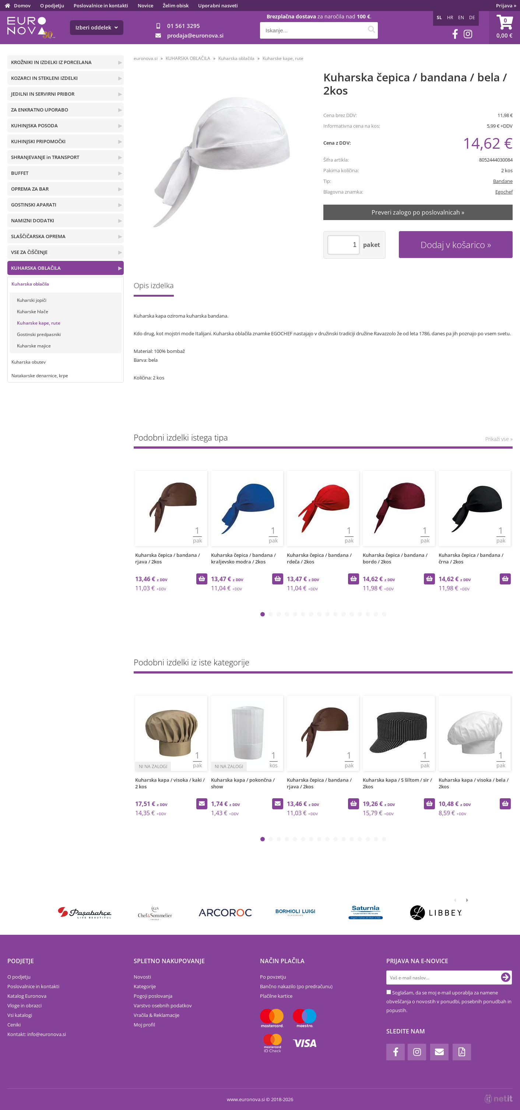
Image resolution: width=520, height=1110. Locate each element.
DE (472, 17)
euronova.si (146, 58)
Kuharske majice (34, 346)
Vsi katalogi (19, 1015)
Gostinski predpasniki (39, 334)
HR (450, 17)
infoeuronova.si (46, 1034)
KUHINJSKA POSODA (34, 125)
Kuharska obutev (28, 362)
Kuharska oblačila (30, 284)
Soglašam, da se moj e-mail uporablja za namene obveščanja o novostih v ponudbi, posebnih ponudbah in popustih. (449, 1001)
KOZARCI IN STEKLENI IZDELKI (44, 78)
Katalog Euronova (26, 996)
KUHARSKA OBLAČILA (36, 268)
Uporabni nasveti (218, 5)
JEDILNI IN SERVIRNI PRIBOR (42, 94)
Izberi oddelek (96, 27)
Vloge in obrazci (24, 1005)
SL (439, 17)
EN (461, 17)
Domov (22, 5)
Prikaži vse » (499, 438)
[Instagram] (468, 34)
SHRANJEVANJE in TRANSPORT (45, 157)
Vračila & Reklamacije (156, 1015)
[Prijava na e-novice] (506, 977)
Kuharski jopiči (31, 300)
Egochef (504, 191)
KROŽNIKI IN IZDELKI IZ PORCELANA (51, 62)
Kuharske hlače (32, 311)
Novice (145, 5)
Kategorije (145, 986)
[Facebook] (455, 34)
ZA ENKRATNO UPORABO (39, 109)
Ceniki (14, 1024)
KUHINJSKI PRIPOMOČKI (38, 141)
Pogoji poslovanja (153, 996)
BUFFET (19, 173)
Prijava (506, 5)
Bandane (503, 181)
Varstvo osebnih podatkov (163, 1005)
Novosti (142, 976)
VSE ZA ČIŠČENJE (29, 252)
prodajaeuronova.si (195, 35)
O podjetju (52, 5)
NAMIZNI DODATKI (32, 220)
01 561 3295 (183, 25)
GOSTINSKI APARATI (33, 204)
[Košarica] (504, 27)
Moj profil (144, 1024)
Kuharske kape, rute (38, 323)
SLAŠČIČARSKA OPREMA (38, 236)
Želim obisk (176, 5)
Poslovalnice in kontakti (101, 5)
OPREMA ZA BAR (30, 188)
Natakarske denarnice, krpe (39, 375)
